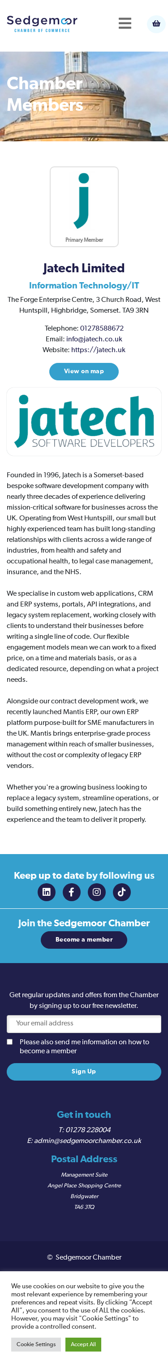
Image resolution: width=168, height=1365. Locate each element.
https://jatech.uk (98, 350)
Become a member (84, 940)
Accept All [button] (83, 1345)
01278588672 (102, 328)
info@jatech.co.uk (94, 339)
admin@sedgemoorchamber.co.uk (87, 1141)
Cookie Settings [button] (36, 1345)
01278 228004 (87, 1130)
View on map (84, 371)
